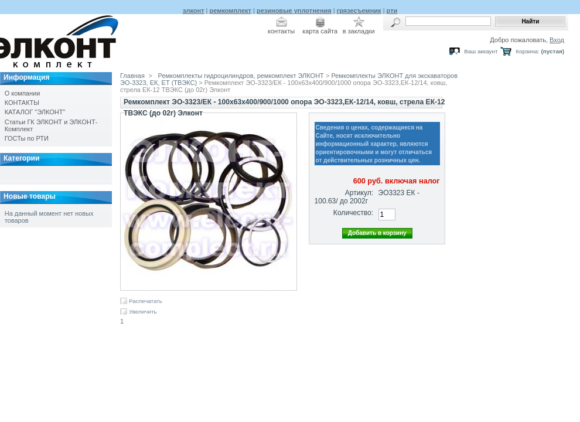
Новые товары (30, 196)
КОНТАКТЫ (22, 102)
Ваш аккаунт (480, 51)
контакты (281, 31)
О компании (22, 93)
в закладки (359, 31)
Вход (557, 39)
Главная (132, 75)
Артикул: (359, 193)
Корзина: (527, 51)
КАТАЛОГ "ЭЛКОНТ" (35, 111)
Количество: (353, 213)
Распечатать (145, 301)
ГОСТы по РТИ (27, 138)
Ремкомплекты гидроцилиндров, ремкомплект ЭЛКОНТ (241, 75)
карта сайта (319, 31)
